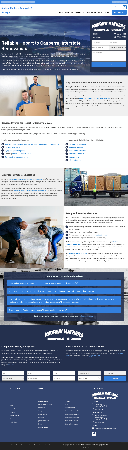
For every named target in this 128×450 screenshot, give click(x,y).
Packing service (43, 414)
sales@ (106, 428)
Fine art (40, 424)
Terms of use (35, 444)
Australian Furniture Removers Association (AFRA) (30, 190)
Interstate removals (76, 153)
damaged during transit (100, 234)
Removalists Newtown (72, 424)
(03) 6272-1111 (119, 33)
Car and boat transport (77, 144)
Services (13, 412)
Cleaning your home (12, 147)
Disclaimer (25, 444)
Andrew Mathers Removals (16, 62)
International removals (77, 150)
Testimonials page (87, 316)
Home (12, 405)
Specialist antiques (44, 420)
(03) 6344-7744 (119, 37)
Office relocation (75, 160)
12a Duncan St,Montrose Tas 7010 (101, 405)
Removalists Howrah (72, 420)
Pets (66, 404)
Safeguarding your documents (16, 157)
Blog (11, 418)
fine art (14, 153)
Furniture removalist (72, 410)
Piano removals (43, 427)
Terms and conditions (48, 444)
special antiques (27, 153)
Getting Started (15, 415)
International (42, 407)
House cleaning (70, 407)
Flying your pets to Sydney (15, 150)
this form (11, 364)
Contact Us (13, 421)
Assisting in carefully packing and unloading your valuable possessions (32, 144)
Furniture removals (76, 147)
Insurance (41, 417)
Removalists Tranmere (72, 417)
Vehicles (68, 401)
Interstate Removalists (45, 404)
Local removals (74, 157)
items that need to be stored (77, 253)
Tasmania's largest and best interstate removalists (25, 179)
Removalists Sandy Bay (73, 414)
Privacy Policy (16, 444)
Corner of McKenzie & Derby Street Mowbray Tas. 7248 (101, 417)
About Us (13, 408)
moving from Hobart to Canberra (54, 60)
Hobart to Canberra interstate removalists (94, 98)
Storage (40, 410)
